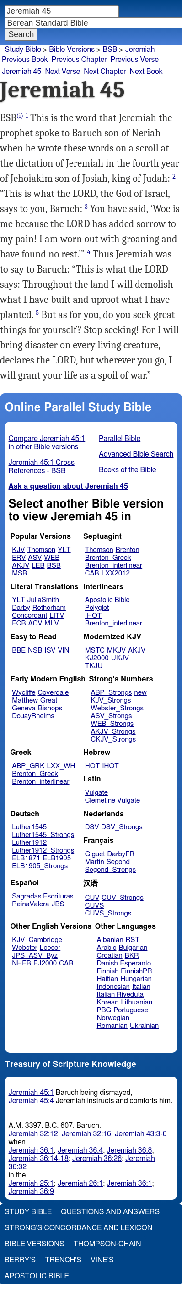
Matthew (25, 700)
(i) (19, 116)
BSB (54, 565)
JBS (57, 904)
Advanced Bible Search (136, 454)
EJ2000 (45, 963)
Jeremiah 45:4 (31, 1101)
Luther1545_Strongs (43, 834)
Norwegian (113, 1018)
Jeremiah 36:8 (129, 1150)
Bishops (50, 708)
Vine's (102, 1260)
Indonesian (113, 986)
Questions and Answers (110, 1212)
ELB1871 (26, 858)
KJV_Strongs (111, 700)
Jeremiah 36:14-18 (39, 1158)
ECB (19, 623)
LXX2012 (116, 573)
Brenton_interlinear (113, 565)
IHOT (93, 615)
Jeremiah (140, 49)
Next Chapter (105, 71)
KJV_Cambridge (37, 940)
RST (133, 940)
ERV (19, 557)
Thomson (41, 550)
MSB (19, 573)
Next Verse (62, 71)
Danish (107, 963)
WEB (51, 557)
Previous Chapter (79, 59)
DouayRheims (33, 716)
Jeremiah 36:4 (80, 1150)
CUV (92, 897)
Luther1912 (29, 842)
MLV (51, 623)
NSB (35, 650)
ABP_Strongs (111, 692)
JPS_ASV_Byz (35, 955)
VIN (63, 650)
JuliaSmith (43, 600)
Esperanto (135, 963)
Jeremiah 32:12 (33, 1134)
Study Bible (23, 49)
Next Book (146, 71)
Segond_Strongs (110, 869)
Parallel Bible (119, 438)
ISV (49, 650)
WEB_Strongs (112, 723)
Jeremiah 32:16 (86, 1134)
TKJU (94, 666)
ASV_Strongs (111, 716)
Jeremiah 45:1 (31, 1092)
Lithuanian (136, 1002)
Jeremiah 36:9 (31, 1191)
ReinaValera (30, 904)
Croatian (110, 955)
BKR (132, 955)
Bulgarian (132, 947)
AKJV (20, 565)
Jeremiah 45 (21, 71)
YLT (64, 550)
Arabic (107, 947)
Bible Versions (72, 49)
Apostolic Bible (37, 1276)
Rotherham (49, 607)
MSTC (95, 650)
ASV (35, 557)
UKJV (120, 658)
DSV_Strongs (122, 827)
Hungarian (136, 979)
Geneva (24, 708)
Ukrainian (144, 1025)
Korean (108, 1002)
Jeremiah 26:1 (80, 1183)
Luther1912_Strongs (43, 850)
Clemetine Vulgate (112, 800)
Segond (118, 862)
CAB (92, 573)
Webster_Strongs (117, 708)
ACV (35, 623)
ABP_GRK (28, 766)
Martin (94, 862)
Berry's (20, 1260)
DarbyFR (121, 854)
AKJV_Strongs (113, 731)
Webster (24, 947)
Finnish (108, 971)
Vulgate (96, 792)
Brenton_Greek (108, 557)
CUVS (94, 905)
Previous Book (25, 59)
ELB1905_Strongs (40, 866)
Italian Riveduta (120, 994)
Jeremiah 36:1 (31, 1150)
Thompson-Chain (107, 1244)
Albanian (110, 940)
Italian (141, 986)
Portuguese (130, 1010)
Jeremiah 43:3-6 (141, 1134)
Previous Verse (135, 59)
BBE (19, 650)
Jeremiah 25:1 (31, 1183)
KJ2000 (97, 658)
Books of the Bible (127, 470)
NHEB (21, 963)
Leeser (50, 947)
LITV (56, 615)
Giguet (95, 854)
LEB (38, 565)
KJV (18, 550)
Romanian (112, 1025)
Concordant (29, 615)
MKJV (116, 650)
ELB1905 (57, 858)
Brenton (127, 550)
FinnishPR (136, 971)
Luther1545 (29, 827)
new (140, 692)
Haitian (107, 979)
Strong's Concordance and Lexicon (78, 1228)
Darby (21, 607)
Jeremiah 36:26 (97, 1158)
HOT (92, 766)
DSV (92, 827)
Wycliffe (23, 692)
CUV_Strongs (122, 897)
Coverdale (53, 692)
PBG (104, 1010)
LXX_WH (61, 766)
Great (48, 700)
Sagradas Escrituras (42, 896)
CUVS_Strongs (108, 913)
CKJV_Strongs (113, 739)
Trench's (63, 1260)
